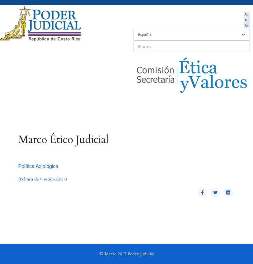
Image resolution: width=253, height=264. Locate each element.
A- (246, 14)
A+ (247, 25)
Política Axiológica (38, 166)
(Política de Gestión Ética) (42, 179)
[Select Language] (192, 35)
